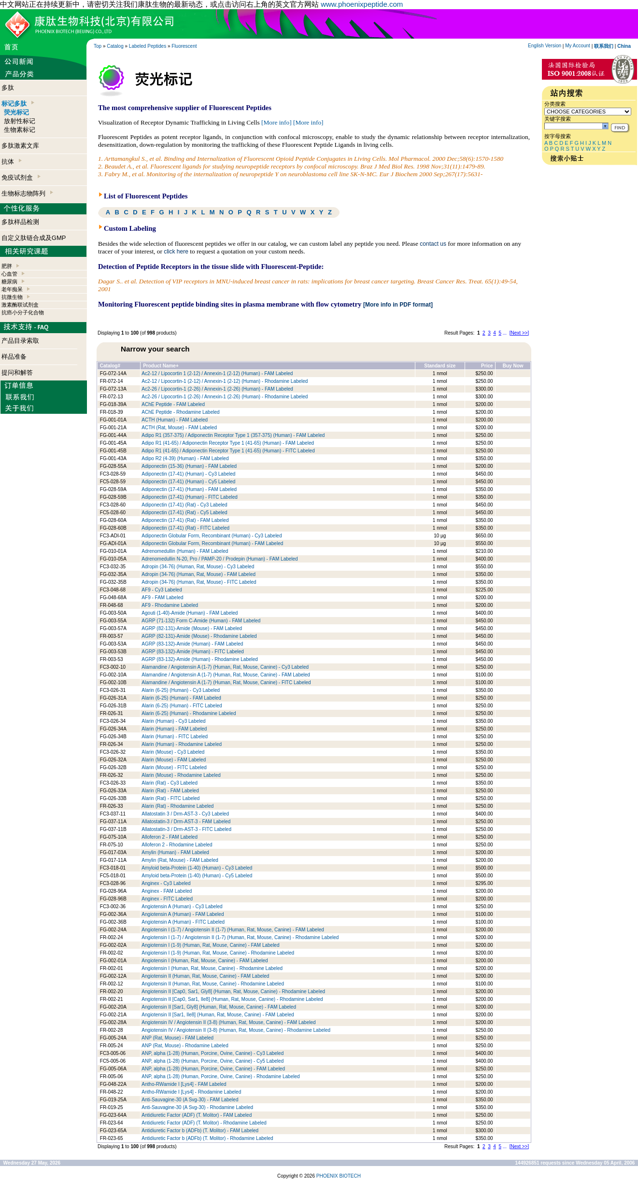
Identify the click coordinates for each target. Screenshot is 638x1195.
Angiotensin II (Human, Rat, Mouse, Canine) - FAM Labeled (205, 976)
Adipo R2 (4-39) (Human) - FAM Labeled (185, 458)
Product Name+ (161, 365)
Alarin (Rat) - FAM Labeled (170, 790)
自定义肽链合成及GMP (33, 237)
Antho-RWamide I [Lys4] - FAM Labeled (184, 1084)
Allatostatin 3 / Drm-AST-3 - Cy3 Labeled (185, 813)
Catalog (115, 46)
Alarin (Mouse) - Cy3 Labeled (173, 752)
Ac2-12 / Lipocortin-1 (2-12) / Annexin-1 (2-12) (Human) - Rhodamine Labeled (225, 381)
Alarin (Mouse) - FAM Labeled (174, 759)
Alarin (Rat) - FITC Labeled (170, 798)
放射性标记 (19, 121)
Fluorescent (184, 46)
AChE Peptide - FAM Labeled (173, 404)
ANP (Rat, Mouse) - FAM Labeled (177, 1037)
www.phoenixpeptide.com (362, 4)
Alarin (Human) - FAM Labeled (174, 728)
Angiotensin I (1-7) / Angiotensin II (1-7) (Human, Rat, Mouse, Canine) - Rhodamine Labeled (240, 937)
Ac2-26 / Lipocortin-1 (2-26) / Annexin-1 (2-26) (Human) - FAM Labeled (217, 389)
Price (487, 365)
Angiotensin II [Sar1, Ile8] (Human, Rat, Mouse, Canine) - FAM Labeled (218, 1014)
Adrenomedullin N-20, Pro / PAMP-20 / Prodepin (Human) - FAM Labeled (220, 559)
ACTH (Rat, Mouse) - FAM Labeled (179, 427)
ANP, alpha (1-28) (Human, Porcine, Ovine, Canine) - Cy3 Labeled (213, 1053)
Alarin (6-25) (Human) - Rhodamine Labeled (189, 713)
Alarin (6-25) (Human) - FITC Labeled (182, 705)
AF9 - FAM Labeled (162, 597)
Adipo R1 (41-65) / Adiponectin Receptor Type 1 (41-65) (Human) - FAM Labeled (228, 443)
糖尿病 (9, 281)
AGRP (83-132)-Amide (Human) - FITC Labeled (193, 651)
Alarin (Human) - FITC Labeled (175, 736)
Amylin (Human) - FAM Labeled (175, 852)
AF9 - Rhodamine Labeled (170, 605)
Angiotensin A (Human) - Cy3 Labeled (182, 906)
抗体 (11, 161)
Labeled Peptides (147, 46)
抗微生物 (12, 297)
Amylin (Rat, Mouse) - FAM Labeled (180, 860)
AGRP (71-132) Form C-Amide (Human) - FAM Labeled (201, 620)
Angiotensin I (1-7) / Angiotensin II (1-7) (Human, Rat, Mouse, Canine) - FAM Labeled (233, 929)
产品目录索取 (20, 340)
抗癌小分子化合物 (22, 312)
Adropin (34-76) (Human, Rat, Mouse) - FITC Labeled (199, 582)
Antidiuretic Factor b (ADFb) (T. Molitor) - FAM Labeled (200, 1130)
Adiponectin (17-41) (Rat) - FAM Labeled (185, 520)
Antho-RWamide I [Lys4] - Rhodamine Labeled (191, 1092)
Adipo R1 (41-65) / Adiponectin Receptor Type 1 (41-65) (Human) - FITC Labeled (228, 450)
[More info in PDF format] (398, 304)
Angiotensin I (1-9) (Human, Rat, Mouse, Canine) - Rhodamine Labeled (218, 953)
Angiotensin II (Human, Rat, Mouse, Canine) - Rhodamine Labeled (213, 983)
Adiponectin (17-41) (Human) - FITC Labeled (189, 497)
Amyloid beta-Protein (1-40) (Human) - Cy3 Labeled (197, 868)
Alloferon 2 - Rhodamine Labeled (177, 844)
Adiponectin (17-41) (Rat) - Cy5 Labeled (184, 512)
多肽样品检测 (20, 221)
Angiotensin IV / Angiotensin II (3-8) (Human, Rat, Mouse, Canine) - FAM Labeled (228, 1022)
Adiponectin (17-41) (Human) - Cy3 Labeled (188, 474)
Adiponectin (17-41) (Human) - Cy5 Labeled (188, 481)
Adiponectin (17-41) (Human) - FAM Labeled (189, 489)
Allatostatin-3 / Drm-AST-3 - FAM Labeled (186, 821)
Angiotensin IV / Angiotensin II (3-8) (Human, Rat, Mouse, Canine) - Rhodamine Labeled (236, 1030)
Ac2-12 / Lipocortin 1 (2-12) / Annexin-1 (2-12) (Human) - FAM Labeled (217, 373)
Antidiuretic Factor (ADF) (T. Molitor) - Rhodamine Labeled (204, 1122)
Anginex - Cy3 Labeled (166, 883)
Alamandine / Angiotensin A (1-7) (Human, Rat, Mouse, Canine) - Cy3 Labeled (225, 667)
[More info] (276, 122)
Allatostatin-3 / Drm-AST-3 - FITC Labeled (186, 829)
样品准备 (14, 356)
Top (97, 46)
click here (176, 251)
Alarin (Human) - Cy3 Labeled (173, 721)
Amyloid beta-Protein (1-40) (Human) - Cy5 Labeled (197, 875)
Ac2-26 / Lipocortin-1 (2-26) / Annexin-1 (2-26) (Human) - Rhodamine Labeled (225, 396)
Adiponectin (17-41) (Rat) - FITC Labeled (185, 528)
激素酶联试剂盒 (20, 305)
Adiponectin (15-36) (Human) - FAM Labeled (189, 466)
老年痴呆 (12, 289)
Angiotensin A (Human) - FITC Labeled (183, 922)
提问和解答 (17, 372)
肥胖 (6, 266)
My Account (577, 45)
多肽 (7, 87)
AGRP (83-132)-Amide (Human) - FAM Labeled (192, 644)
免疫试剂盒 (21, 177)
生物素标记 (19, 129)
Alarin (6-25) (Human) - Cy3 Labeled (181, 690)
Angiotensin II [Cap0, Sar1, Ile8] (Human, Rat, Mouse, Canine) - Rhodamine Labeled (232, 999)
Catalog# (110, 365)
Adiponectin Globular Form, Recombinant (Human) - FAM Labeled (212, 543)
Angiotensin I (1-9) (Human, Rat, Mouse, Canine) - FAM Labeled (210, 945)
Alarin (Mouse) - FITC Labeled (174, 767)
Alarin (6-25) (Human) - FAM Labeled (181, 698)
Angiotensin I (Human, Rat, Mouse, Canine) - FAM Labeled (205, 960)
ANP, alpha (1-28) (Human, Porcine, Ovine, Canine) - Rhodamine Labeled (220, 1076)
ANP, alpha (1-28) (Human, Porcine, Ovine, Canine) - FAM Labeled (213, 1068)
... (505, 333)
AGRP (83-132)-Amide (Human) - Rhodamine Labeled (199, 659)
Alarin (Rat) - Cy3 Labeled (170, 783)
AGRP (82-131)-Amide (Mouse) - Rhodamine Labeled (199, 636)
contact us (433, 243)
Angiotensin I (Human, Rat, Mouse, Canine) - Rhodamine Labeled (212, 968)
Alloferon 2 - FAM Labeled (170, 837)
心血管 (9, 274)
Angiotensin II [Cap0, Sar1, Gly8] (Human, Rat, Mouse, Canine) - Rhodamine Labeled (233, 991)
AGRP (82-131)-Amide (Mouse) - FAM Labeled (192, 628)
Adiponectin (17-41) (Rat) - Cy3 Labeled (184, 504)
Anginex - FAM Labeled (167, 891)
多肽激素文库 (20, 145)
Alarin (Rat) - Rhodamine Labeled (177, 806)
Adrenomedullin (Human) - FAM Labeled (185, 551)
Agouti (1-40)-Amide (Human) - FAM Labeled (190, 613)
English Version (544, 45)
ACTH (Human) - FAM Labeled (175, 419)
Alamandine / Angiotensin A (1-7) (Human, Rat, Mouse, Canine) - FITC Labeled (226, 682)
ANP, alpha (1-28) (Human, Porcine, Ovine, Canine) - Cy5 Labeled (213, 1061)
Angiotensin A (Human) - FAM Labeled (183, 914)
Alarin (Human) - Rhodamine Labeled (182, 744)
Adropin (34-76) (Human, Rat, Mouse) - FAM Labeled (198, 574)
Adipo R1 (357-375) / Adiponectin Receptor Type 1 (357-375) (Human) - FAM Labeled (233, 435)
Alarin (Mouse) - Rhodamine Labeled (181, 775)
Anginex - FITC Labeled (167, 898)
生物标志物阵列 (27, 193)
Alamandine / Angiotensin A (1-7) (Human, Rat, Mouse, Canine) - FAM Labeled (226, 674)
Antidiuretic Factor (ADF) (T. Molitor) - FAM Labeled (197, 1115)
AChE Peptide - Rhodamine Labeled (180, 412)
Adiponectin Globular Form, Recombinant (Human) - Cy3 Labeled (212, 535)
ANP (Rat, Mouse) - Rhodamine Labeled (185, 1045)
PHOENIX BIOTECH (338, 1176)
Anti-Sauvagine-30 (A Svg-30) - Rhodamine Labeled (197, 1107)
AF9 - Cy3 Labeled (162, 589)
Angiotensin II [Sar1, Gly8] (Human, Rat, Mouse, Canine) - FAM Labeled (219, 1007)
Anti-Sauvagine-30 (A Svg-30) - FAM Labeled (190, 1099)
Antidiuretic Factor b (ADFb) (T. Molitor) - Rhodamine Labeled (207, 1138)
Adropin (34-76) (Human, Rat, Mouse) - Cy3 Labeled (198, 566)
